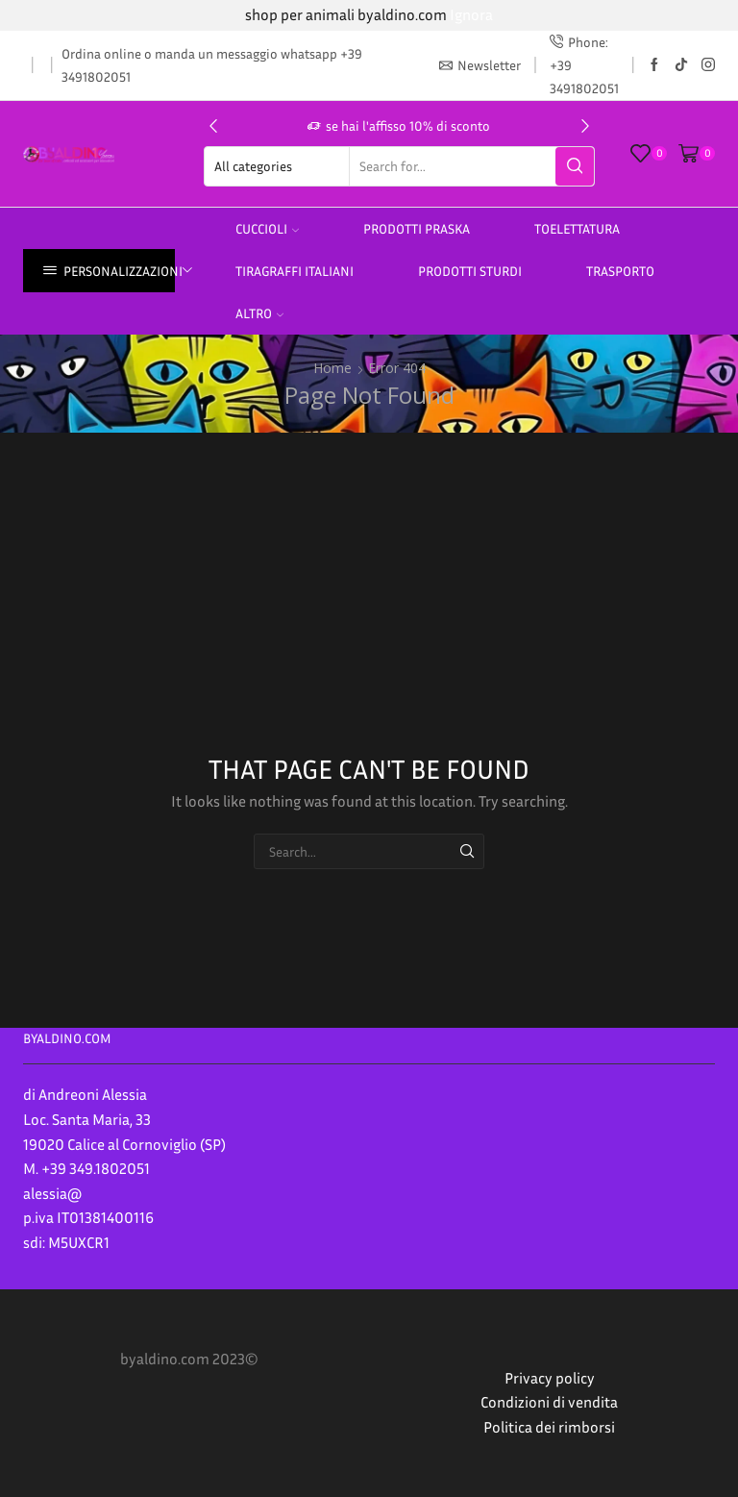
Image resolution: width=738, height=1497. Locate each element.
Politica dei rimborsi (549, 1426)
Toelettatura (577, 228)
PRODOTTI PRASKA (416, 228)
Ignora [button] (471, 14)
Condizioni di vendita (549, 1401)
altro (259, 313)
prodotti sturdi (470, 270)
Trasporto (620, 270)
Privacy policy (549, 1377)
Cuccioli (267, 228)
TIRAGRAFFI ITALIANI (294, 270)
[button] (213, 126)
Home (332, 368)
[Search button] (574, 166)
